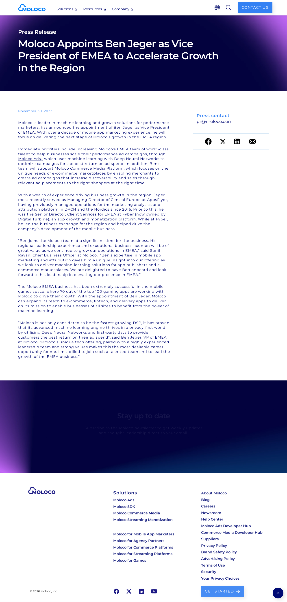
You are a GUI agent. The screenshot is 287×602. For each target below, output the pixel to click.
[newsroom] (232, 514)
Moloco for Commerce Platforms (143, 547)
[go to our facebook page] (116, 588)
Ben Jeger (124, 127)
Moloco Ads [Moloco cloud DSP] (123, 502)
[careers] (232, 508)
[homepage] (36, 7)
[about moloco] (232, 495)
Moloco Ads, (30, 159)
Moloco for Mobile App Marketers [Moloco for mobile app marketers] (143, 534)
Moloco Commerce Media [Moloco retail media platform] (136, 514)
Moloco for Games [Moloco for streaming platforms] (129, 559)
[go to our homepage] (41, 492)
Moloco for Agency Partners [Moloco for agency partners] (138, 541)
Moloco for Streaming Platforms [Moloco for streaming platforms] (142, 553)
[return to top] (278, 593)
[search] (228, 7)
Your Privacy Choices (220, 576)
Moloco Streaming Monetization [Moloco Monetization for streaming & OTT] (143, 521)
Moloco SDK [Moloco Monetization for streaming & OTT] (124, 508)
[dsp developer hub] (232, 520)
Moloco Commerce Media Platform (89, 168)
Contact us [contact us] (255, 7)
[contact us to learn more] (222, 589)
